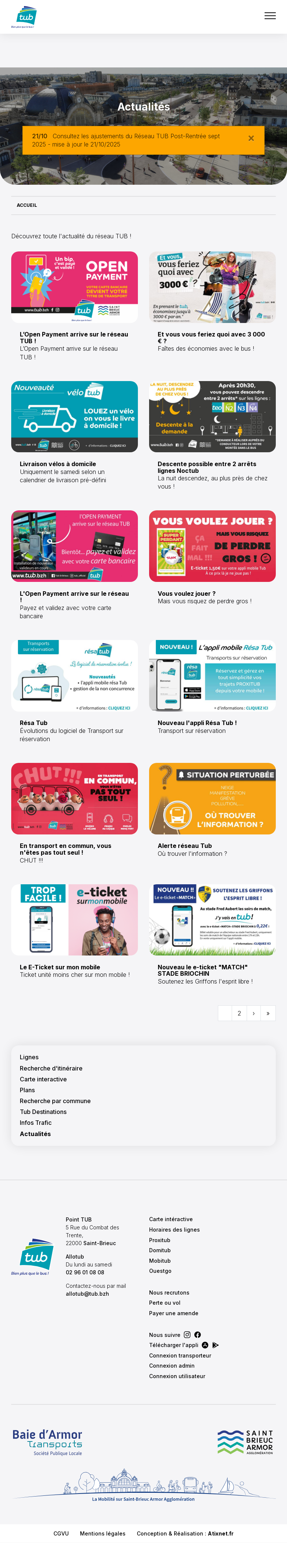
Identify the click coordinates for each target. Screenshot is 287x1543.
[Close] (251, 137)
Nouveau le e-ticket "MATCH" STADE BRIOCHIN (203, 970)
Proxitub (159, 1240)
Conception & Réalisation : (185, 1533)
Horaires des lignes (174, 1229)
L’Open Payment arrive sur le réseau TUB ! (74, 337)
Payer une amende (173, 1313)
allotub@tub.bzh (87, 1293)
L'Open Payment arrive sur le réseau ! (74, 597)
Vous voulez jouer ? (187, 593)
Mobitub (160, 1260)
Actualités (35, 1134)
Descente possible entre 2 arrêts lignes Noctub (207, 467)
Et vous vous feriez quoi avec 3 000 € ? (211, 337)
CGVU (61, 1533)
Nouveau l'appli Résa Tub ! (197, 723)
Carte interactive (43, 1079)
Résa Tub (33, 723)
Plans (27, 1090)
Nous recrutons (169, 1292)
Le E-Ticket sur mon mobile (60, 967)
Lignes (29, 1057)
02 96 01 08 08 (85, 1272)
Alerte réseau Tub (185, 845)
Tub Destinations (43, 1111)
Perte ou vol (164, 1302)
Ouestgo (160, 1271)
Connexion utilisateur (177, 1376)
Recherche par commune (55, 1101)
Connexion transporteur (180, 1355)
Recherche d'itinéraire (51, 1068)
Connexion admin (172, 1365)
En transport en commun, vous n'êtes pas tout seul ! (65, 849)
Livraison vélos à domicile (58, 464)
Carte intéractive (171, 1219)
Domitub (160, 1250)
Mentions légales (103, 1533)
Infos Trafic (36, 1122)
